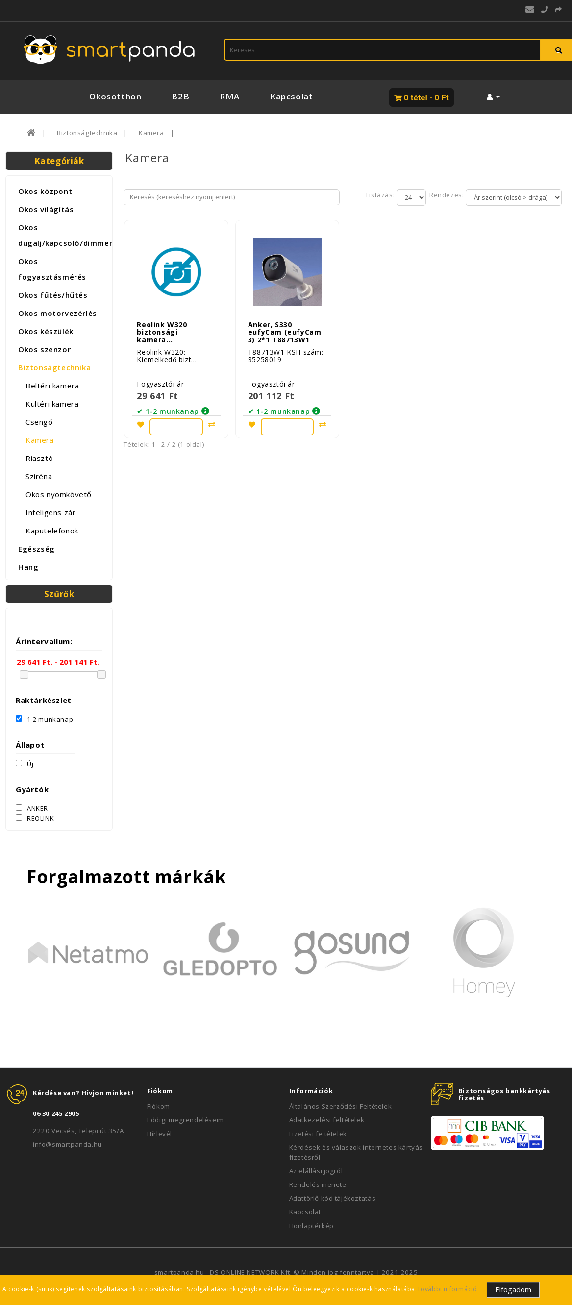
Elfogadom (513, 1289)
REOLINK (35, 818)
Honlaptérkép (311, 1225)
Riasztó (39, 458)
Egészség (36, 549)
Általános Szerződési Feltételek (340, 1106)
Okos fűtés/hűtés (53, 295)
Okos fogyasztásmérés (52, 269)
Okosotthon (115, 96)
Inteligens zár (50, 512)
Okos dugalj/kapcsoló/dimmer (62, 235)
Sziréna (38, 476)
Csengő (39, 422)
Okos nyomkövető (58, 494)
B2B (180, 96)
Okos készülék (46, 331)
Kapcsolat (291, 96)
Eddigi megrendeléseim (185, 1119)
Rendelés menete (318, 1184)
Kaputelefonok (51, 530)
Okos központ (45, 191)
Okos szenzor (44, 349)
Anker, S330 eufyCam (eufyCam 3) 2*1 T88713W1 (285, 329)
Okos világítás (46, 209)
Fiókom (158, 1106)
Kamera (151, 132)
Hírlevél (159, 1133)
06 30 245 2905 (56, 1113)
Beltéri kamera (52, 385)
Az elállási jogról (316, 1170)
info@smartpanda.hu (67, 1144)
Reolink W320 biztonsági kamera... (162, 329)
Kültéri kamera (51, 404)
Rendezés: (446, 195)
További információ (447, 1289)
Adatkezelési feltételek (327, 1119)
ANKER (32, 808)
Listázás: (381, 195)
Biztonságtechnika (87, 132)
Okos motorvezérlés (57, 313)
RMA (230, 96)
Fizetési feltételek (318, 1133)
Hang (28, 567)
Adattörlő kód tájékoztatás (332, 1198)
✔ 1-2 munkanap (168, 408)
